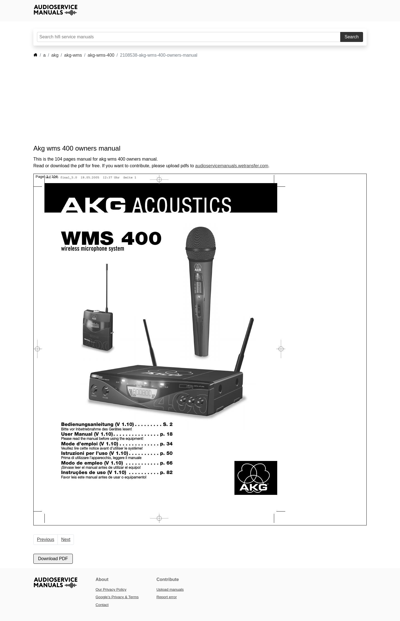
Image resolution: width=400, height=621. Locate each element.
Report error (166, 597)
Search (352, 36)
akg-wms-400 (101, 55)
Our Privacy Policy (111, 589)
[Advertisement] (191, 101)
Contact (102, 605)
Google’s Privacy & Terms (117, 597)
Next (65, 539)
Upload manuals (170, 589)
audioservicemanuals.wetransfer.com (231, 165)
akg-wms (73, 55)
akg (55, 55)
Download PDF (53, 558)
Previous (45, 539)
